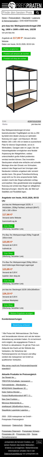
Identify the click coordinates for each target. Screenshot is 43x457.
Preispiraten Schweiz (30, 431)
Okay (39, 442)
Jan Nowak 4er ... (9, 377)
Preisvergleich (14, 18)
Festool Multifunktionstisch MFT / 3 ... (17, 396)
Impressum (6, 425)
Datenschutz (17, 425)
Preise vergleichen (11, 49)
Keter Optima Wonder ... (12, 392)
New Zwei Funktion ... (10, 399)
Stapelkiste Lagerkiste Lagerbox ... (16, 410)
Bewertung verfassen (21, 325)
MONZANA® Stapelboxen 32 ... (15, 388)
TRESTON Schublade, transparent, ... (17, 381)
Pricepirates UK (8, 434)
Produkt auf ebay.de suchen (15, 59)
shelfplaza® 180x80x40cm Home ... (16, 406)
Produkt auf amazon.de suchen (16, 54)
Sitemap (27, 425)
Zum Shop (8, 226)
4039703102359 (34, 121)
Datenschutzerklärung (13, 454)
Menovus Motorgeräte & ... (13, 403)
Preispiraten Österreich (11, 431)
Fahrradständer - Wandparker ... (15, 385)
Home (4, 18)
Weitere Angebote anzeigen (21, 313)
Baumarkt (26, 18)
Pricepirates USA (23, 434)
